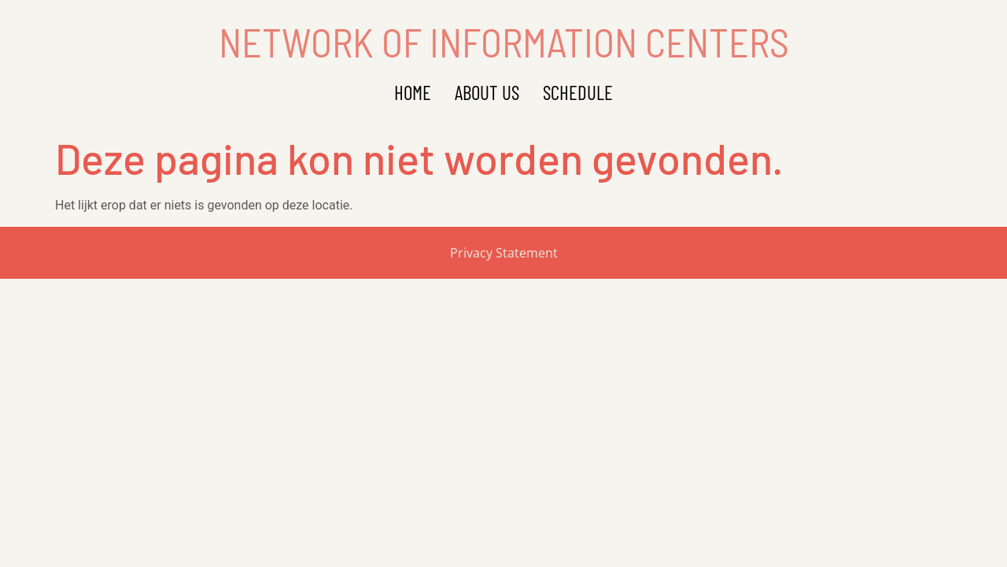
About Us (487, 92)
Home (412, 92)
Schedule (578, 92)
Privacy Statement (504, 252)
